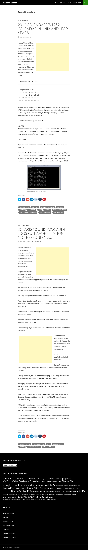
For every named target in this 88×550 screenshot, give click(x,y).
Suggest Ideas (8, 521)
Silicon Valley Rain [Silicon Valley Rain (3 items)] (22, 491)
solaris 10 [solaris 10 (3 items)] (79, 491)
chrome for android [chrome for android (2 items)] (31, 481)
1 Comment (37, 241)
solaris (22, 210)
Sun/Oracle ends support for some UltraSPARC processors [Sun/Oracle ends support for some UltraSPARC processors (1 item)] (30, 494)
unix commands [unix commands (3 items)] (26, 496)
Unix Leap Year (58, 212)
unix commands (45, 212)
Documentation (8, 513)
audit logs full (38, 444)
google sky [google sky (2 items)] (26, 485)
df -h (48, 444)
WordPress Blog (9, 533)
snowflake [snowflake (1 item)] (63, 492)
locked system (58, 444)
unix (40, 210)
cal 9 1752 (35, 207)
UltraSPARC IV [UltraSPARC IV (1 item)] (67, 494)
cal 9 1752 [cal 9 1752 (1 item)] (49, 479)
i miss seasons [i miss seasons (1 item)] (59, 485)
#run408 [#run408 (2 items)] (7, 478)
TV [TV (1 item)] (47, 494)
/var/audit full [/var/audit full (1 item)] (15, 479)
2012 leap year (24, 207)
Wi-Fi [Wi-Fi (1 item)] (51, 497)
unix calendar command (28, 212)
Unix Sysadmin (23, 21)
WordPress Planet (9, 537)
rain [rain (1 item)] (26, 488)
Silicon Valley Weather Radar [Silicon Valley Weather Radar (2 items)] (46, 491)
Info (69, 2)
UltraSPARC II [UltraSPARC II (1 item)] (51, 494)
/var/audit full (25, 444)
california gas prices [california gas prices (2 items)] (61, 478)
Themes (6, 529)
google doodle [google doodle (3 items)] (11, 485)
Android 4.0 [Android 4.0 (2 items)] (33, 478)
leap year (60, 207)
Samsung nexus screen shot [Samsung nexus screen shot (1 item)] (54, 488)
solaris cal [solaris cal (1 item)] (11, 494)
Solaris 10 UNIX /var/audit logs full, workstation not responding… (42, 233)
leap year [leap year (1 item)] (65, 485)
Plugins (5, 517)
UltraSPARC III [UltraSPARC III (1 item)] (59, 494)
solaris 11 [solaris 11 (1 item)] (5, 494)
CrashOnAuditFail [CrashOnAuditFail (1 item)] (56, 481)
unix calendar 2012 (59, 210)
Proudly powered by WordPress (12, 547)
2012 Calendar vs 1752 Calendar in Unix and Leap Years (43, 28)
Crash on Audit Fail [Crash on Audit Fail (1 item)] (46, 481)
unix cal (47, 210)
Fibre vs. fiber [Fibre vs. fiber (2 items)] (68, 481)
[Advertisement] (52, 57)
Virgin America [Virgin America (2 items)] (43, 497)
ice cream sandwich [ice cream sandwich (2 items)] (40, 485)
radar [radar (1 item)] (22, 488)
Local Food (77, 2)
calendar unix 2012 (47, 207)
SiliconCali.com (10, 2)
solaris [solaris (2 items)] (69, 491)
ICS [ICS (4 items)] (52, 485)
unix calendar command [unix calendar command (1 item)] (9, 497)
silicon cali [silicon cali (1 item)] (77, 488)
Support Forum (8, 525)
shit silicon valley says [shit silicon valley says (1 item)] (68, 488)
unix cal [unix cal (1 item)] (74, 494)
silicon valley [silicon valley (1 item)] (6, 492)
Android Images (60, 2)
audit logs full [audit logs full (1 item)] (42, 479)
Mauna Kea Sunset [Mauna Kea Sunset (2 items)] (12, 488)
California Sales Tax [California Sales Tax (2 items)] (12, 481)
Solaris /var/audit (34, 446)
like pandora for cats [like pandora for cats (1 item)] (74, 485)
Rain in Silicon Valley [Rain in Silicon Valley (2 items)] (36, 488)
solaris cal (32, 210)
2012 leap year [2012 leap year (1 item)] (23, 479)
